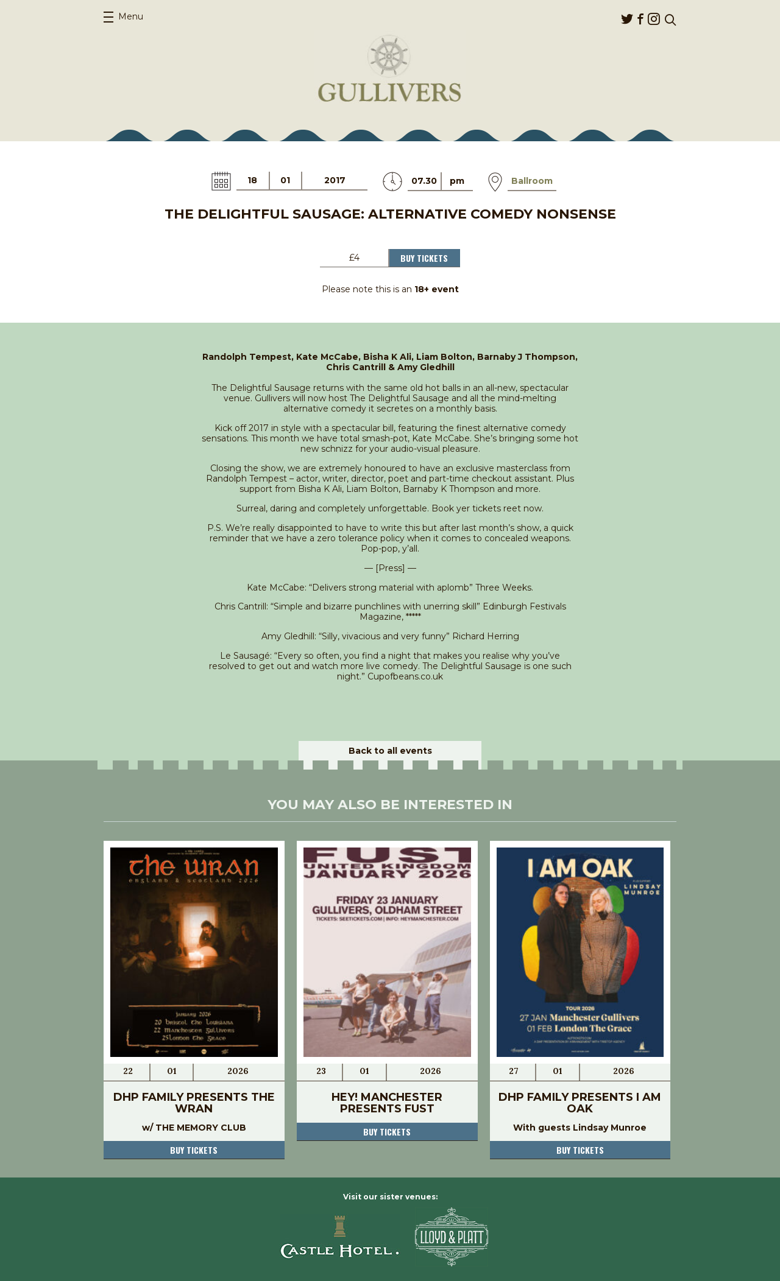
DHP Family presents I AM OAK (579, 1102)
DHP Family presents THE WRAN (194, 1102)
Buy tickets (194, 1149)
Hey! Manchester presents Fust (387, 1102)
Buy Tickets (424, 257)
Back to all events (390, 750)
